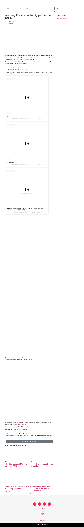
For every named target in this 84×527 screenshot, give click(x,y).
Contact (17, 11)
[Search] (55, 11)
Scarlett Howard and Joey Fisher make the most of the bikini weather (41, 488)
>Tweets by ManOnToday (62, 18)
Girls (20, 8)
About (26, 8)
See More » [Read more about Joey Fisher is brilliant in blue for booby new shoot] (7, 491)
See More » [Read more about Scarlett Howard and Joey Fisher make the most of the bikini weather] (32, 493)
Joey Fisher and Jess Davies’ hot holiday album (41, 465)
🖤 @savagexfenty (10, 162)
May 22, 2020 (24, 69)
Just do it (8, 116)
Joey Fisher (10, 23)
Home (8, 8)
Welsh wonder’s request (20, 424)
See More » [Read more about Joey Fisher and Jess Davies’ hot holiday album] (32, 469)
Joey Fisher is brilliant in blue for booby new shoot (17, 487)
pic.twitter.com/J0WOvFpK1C (33, 67)
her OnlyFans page (23, 429)
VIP (14, 8)
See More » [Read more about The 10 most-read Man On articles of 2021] (7, 469)
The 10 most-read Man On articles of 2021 (16, 465)
